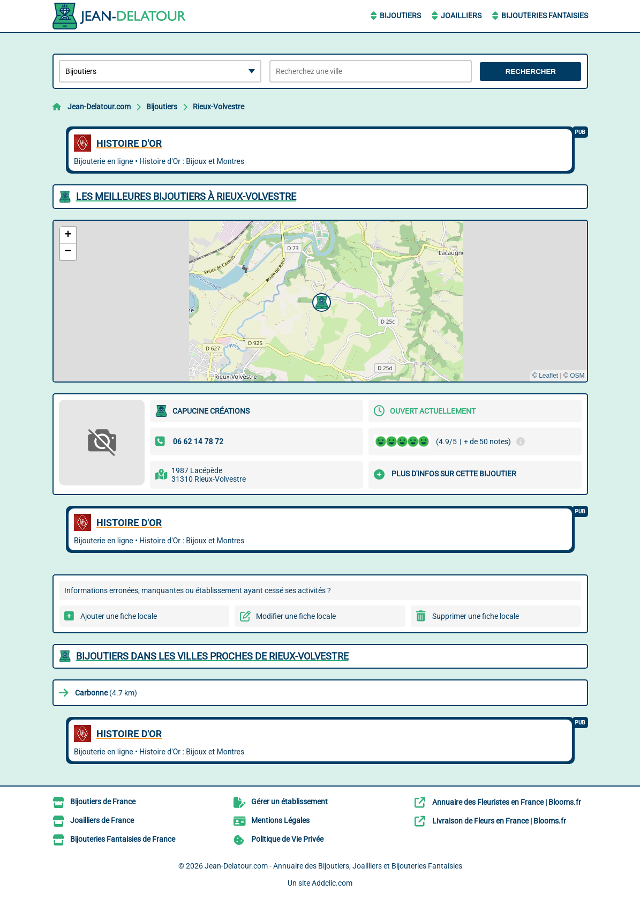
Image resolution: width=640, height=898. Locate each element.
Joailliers (461, 15)
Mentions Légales (280, 820)
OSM (577, 375)
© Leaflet (545, 375)
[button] (320, 301)
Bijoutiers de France (102, 801)
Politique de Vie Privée (287, 839)
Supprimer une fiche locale (475, 616)
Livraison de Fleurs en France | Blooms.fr (499, 821)
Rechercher (531, 72)
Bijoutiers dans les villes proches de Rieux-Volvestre (212, 656)
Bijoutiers (400, 15)
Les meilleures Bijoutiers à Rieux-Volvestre (186, 196)
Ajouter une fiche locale (118, 616)
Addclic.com (332, 883)
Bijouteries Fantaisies (544, 15)
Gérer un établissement (289, 801)
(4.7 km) (106, 693)
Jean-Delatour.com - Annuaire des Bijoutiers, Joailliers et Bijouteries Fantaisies (333, 866)
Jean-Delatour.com (99, 106)
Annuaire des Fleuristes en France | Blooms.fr (506, 802)
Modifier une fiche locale (296, 616)
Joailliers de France (102, 820)
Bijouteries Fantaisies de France (122, 839)
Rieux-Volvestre (218, 106)
